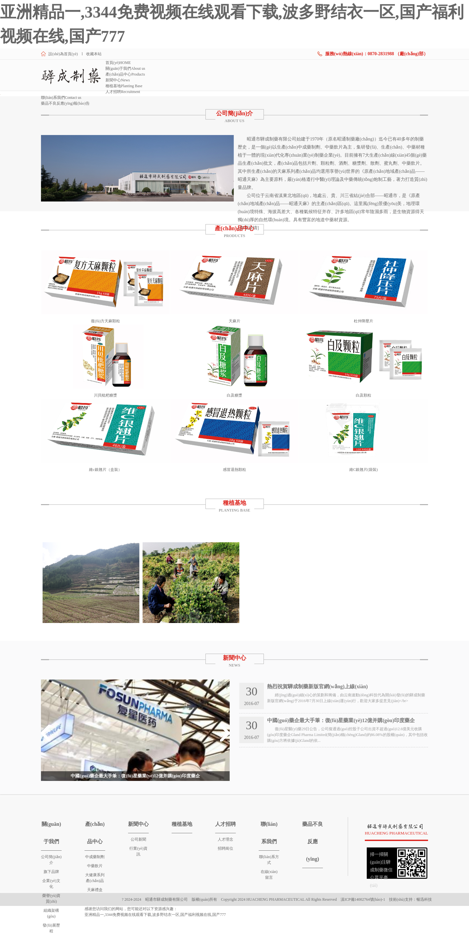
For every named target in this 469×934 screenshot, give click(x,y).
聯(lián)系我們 (61, 97)
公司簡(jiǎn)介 (234, 113)
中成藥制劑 (95, 857)
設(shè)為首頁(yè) (63, 54)
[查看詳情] (248, 227)
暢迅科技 (424, 899)
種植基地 (123, 86)
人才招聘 (122, 91)
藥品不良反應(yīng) (65, 103)
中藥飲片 (95, 866)
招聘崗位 (225, 848)
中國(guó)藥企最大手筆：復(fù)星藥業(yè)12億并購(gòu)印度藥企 (135, 775)
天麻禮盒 (95, 889)
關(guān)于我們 (125, 68)
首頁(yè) (118, 62)
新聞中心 (117, 80)
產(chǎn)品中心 (125, 74)
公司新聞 (138, 839)
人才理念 (225, 839)
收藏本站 (94, 54)
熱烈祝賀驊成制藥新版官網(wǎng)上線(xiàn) (317, 686)
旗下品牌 (51, 871)
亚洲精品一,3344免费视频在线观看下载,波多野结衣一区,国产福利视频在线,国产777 (155, 914)
